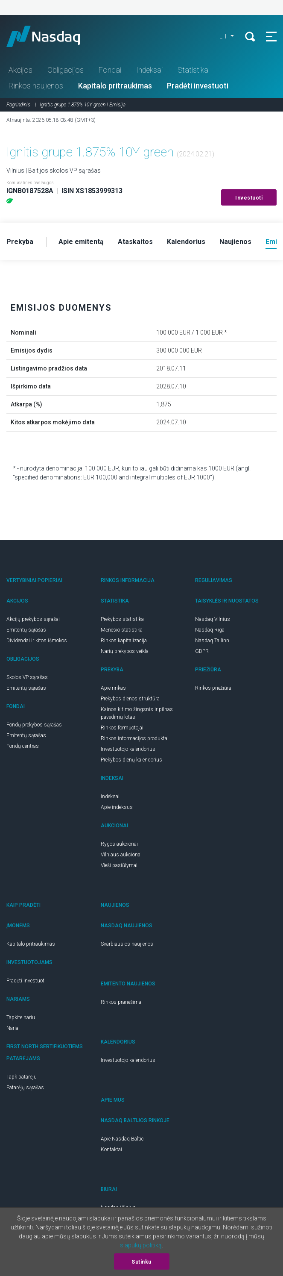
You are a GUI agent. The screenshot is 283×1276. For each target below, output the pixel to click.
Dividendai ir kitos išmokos (36, 641)
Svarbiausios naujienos (127, 944)
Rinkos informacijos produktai (135, 738)
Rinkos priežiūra (213, 688)
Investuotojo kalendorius (128, 749)
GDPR (202, 651)
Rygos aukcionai (119, 844)
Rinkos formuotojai (122, 728)
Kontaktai (111, 1150)
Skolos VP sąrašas (27, 677)
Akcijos (20, 69)
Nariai (13, 1028)
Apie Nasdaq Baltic (122, 1139)
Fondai (110, 69)
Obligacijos (65, 69)
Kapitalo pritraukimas (115, 85)
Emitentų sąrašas (26, 630)
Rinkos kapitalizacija (124, 641)
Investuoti (249, 198)
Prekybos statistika (122, 619)
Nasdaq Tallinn (212, 641)
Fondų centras (22, 746)
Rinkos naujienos (36, 85)
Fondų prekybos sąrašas (34, 725)
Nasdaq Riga (210, 630)
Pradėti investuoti (197, 85)
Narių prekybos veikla (125, 651)
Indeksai (149, 69)
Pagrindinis (18, 105)
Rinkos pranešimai (122, 1002)
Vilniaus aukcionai (121, 855)
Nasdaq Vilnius (212, 619)
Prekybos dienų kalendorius (131, 760)
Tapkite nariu (20, 1017)
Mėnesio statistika (122, 630)
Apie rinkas (113, 688)
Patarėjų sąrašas (25, 1088)
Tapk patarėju (21, 1077)
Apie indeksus (117, 807)
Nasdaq (51, 36)
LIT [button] (224, 36)
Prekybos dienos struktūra (130, 699)
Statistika (193, 69)
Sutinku (141, 1262)
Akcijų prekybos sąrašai (33, 619)
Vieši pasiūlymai (119, 865)
